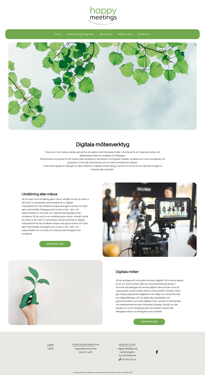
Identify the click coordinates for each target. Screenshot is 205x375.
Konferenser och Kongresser (80, 34)
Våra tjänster (106, 34)
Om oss (58, 34)
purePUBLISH (109, 372)
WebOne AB (127, 372)
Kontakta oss (144, 34)
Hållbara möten (125, 34)
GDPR (50, 348)
